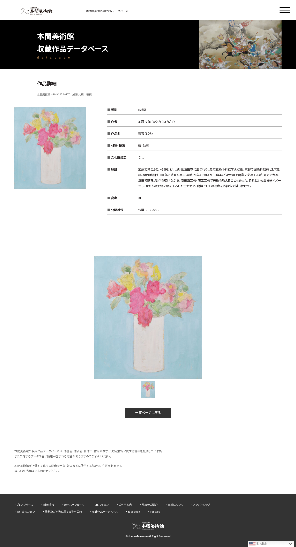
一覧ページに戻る (148, 412)
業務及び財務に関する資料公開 (63, 512)
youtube (155, 512)
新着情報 (48, 505)
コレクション (102, 505)
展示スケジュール (74, 505)
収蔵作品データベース (105, 512)
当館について (175, 505)
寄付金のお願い (25, 512)
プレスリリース (24, 505)
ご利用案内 (125, 505)
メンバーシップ (201, 505)
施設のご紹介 (149, 505)
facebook (134, 512)
